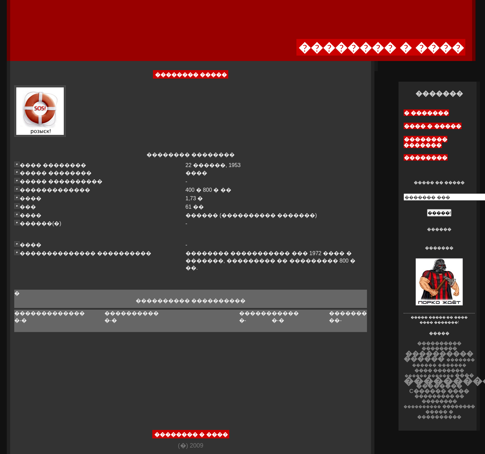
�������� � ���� (191, 434)
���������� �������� (439, 346)
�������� (425, 158)
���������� (422, 407)
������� (452, 365)
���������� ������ (438, 356)
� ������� (426, 113)
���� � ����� (432, 126)
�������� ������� (425, 142)
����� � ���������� (439, 414)
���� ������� (439, 370)
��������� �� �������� (439, 399)
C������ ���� (439, 391)
